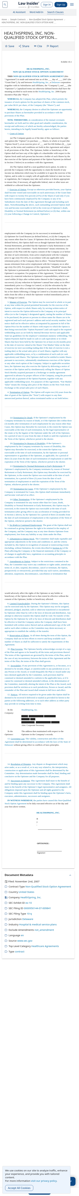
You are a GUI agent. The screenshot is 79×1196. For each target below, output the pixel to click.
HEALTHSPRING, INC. (38, 69)
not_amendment (44, 929)
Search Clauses (55, 12)
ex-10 (29, 902)
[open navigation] (72, 5)
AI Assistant (19, 12)
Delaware (56, 82)
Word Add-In (36, 12)
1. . (14, 133)
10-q (29, 913)
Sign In (47, 4)
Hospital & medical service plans (38, 924)
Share (24, 46)
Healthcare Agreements (45, 946)
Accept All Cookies (19, 1188)
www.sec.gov (24, 940)
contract (19, 951)
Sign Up (61, 4)
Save (9, 46)
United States (26, 892)
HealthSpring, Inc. (41, 82)
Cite (38, 46)
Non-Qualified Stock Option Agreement (48, 886)
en (22, 935)
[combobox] (4, 4)
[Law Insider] (29, 4)
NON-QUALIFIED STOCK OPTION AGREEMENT (38, 72)
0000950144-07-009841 (37, 908)
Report (52, 46)
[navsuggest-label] (4, 4)
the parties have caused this (31, 800)
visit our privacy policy (44, 1180)
